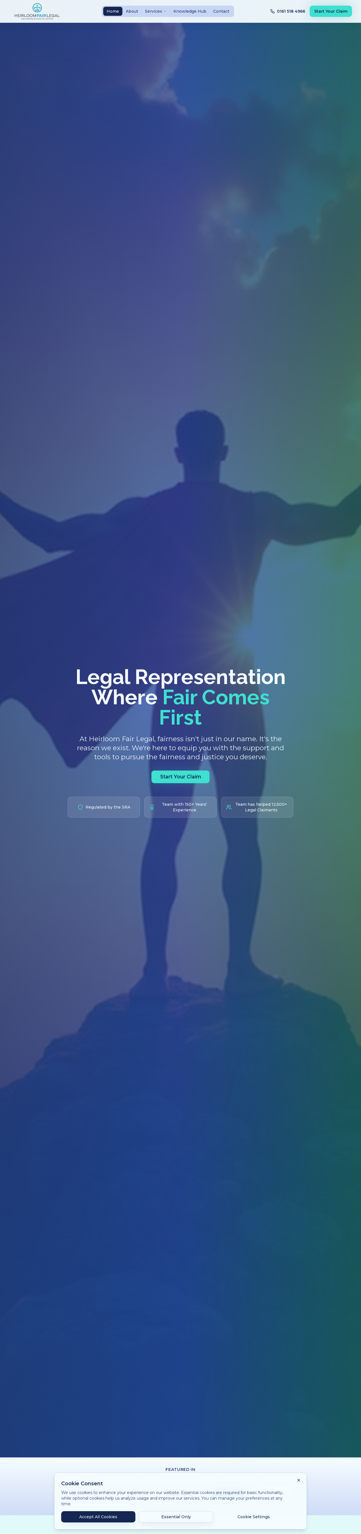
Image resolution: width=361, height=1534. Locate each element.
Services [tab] (156, 11)
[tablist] (168, 11)
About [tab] (132, 11)
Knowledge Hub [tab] (189, 11)
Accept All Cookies (98, 1516)
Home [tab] (113, 11)
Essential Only (176, 1516)
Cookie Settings (253, 1516)
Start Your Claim (330, 11)
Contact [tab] (221, 11)
